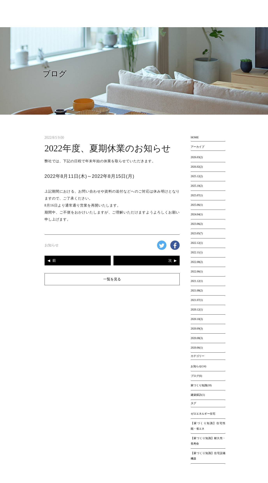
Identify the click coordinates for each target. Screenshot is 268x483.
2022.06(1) (197, 271)
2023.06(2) (197, 223)
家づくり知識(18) (201, 385)
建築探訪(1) (198, 394)
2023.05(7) (197, 233)
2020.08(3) (197, 338)
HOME (195, 137)
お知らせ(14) (198, 366)
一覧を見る (112, 279)
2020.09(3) (197, 328)
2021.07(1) (197, 300)
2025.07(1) (197, 195)
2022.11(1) (197, 252)
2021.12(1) (197, 281)
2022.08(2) (197, 262)
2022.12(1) (197, 243)
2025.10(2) (197, 185)
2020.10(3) (197, 319)
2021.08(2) (197, 290)
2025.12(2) (197, 176)
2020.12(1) (197, 309)
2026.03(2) (197, 157)
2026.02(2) (197, 166)
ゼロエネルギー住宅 (203, 413)
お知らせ (52, 245)
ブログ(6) (196, 375)
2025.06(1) (197, 204)
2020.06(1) (197, 347)
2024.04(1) (197, 214)
